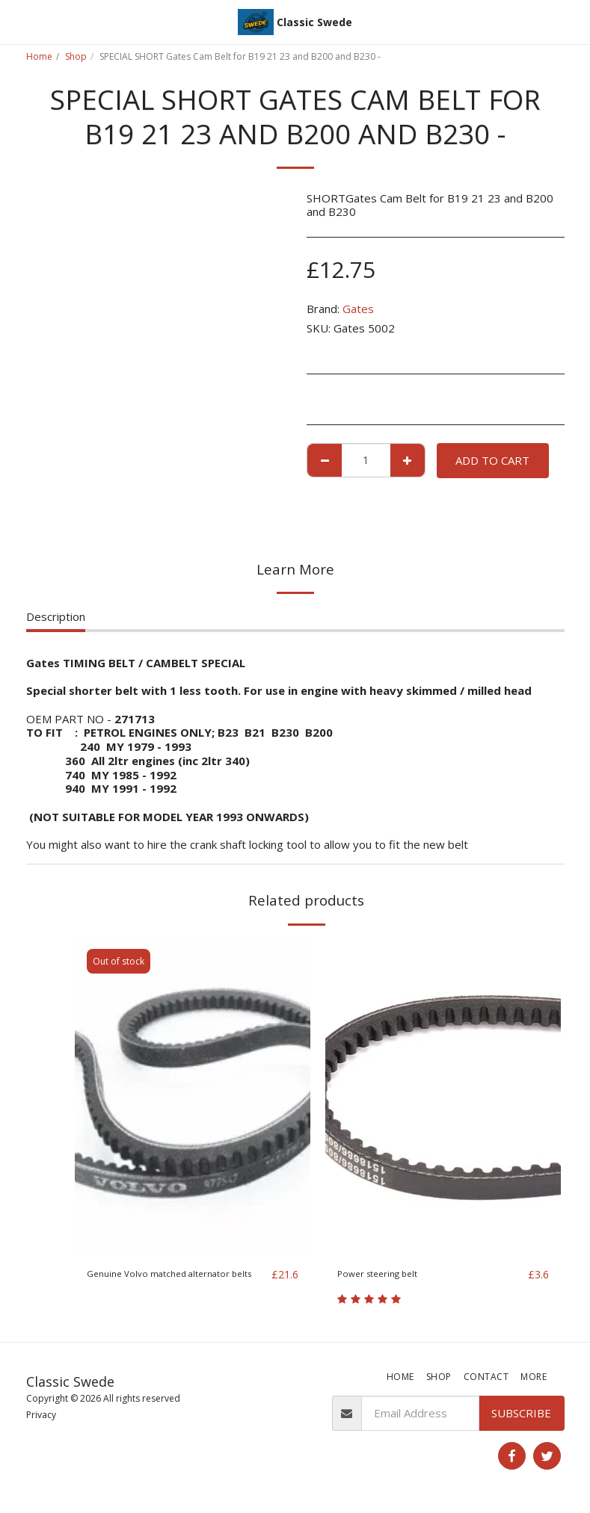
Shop (76, 56)
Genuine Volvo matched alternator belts (174, 1283)
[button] (16, 21)
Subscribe (521, 1415)
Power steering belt (389, 1274)
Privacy (41, 1416)
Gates (358, 308)
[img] (192, 1097)
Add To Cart (492, 460)
